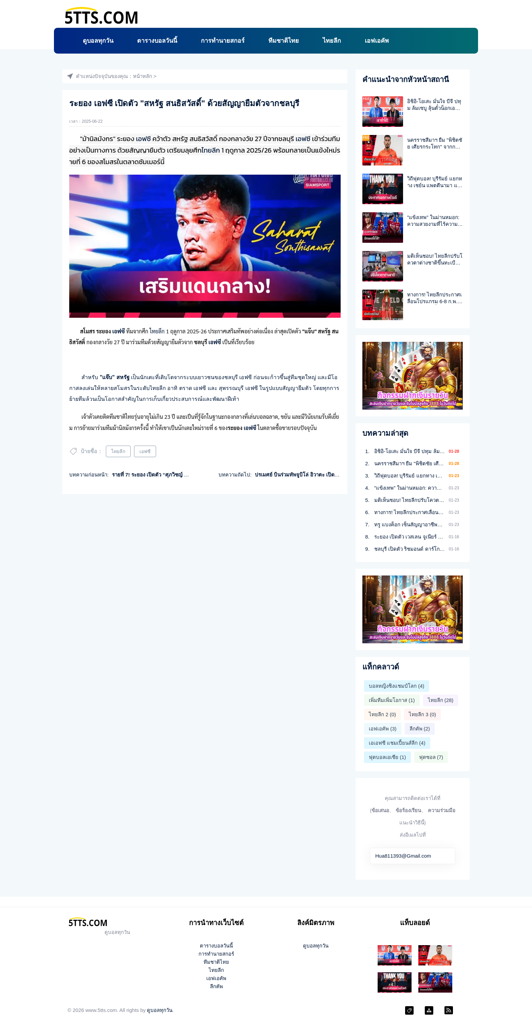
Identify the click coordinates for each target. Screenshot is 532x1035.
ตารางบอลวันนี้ (157, 40)
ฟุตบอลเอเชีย (387, 757)
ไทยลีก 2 (382, 714)
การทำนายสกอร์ (223, 40)
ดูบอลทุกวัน (98, 40)
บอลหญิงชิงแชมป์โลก (396, 686)
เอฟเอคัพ (377, 40)
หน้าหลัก (142, 76)
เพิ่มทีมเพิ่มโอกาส (392, 700)
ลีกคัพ (420, 728)
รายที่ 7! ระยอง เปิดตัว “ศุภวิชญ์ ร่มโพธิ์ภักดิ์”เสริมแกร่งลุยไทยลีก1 (185, 474)
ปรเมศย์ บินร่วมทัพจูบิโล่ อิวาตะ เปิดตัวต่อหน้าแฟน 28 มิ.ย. (320, 474)
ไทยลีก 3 (422, 714)
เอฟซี (143, 139)
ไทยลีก (332, 40)
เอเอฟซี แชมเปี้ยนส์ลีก (397, 743)
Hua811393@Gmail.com (403, 856)
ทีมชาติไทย (283, 40)
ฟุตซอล (431, 757)
